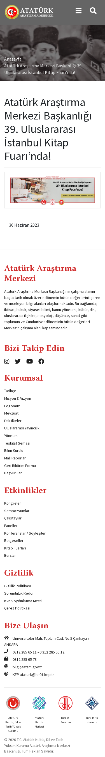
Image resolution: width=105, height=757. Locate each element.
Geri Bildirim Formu (20, 465)
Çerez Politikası (17, 608)
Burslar (10, 555)
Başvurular (13, 472)
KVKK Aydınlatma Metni (23, 600)
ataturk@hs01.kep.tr (37, 674)
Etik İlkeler (13, 420)
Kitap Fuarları (15, 548)
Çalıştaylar (13, 518)
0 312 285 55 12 (51, 652)
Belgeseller (14, 540)
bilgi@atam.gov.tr (27, 666)
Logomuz (12, 405)
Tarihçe (10, 390)
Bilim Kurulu (13, 450)
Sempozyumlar (16, 510)
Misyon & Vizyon (17, 398)
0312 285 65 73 (25, 659)
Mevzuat (11, 413)
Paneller (11, 525)
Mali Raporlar (15, 458)
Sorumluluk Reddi (18, 593)
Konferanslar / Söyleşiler (25, 533)
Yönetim (11, 435)
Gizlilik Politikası (17, 585)
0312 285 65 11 (25, 652)
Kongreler (12, 503)
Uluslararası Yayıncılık (21, 428)
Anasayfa (13, 59)
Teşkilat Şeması (17, 443)
